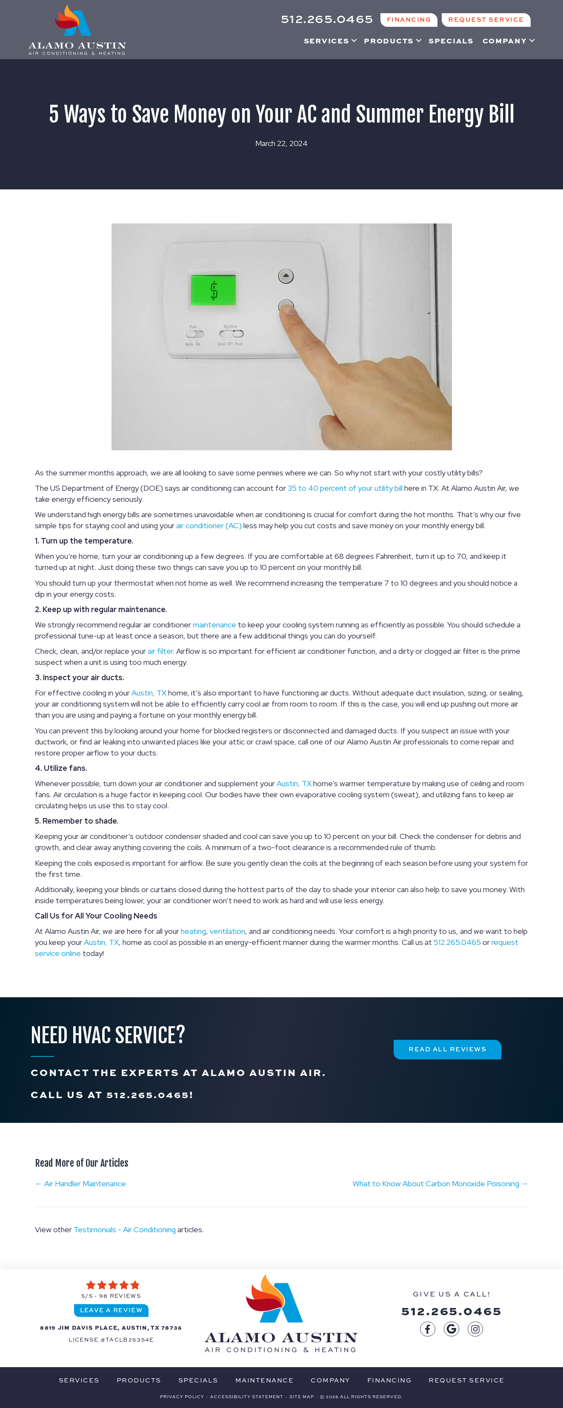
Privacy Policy (182, 1396)
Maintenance (264, 1380)
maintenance (214, 625)
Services (326, 40)
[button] (354, 40)
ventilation (227, 931)
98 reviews (120, 1295)
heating (193, 931)
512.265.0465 (457, 942)
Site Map (301, 1396)
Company (505, 40)
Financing (389, 1380)
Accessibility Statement (246, 1396)
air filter (160, 651)
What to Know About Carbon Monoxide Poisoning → (441, 1183)
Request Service (467, 1380)
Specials (451, 40)
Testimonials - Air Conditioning (125, 1229)
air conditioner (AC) (209, 525)
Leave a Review (111, 1310)
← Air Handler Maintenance (80, 1183)
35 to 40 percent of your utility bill (345, 488)
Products (389, 40)
